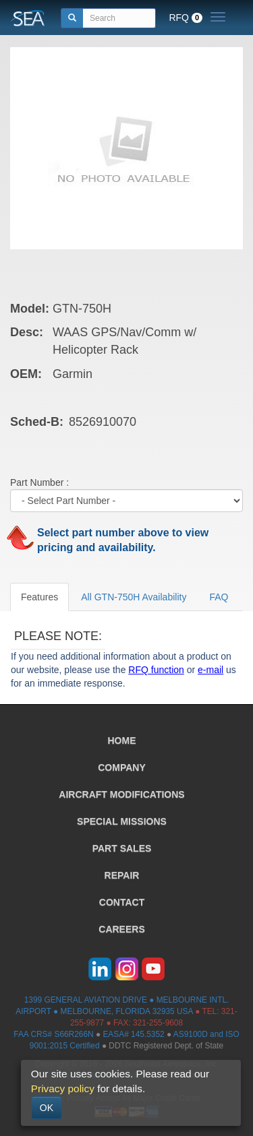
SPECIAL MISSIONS (122, 821)
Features (39, 597)
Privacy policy (62, 1088)
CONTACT (121, 902)
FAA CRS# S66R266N (53, 1034)
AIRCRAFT (121, 794)
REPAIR (122, 875)
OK (46, 1107)
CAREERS (121, 929)
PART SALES (122, 848)
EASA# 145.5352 (133, 1034)
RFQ (185, 17)
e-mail (210, 669)
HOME (122, 740)
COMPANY (122, 767)
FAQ (218, 597)
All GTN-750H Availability (133, 597)
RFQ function (156, 669)
